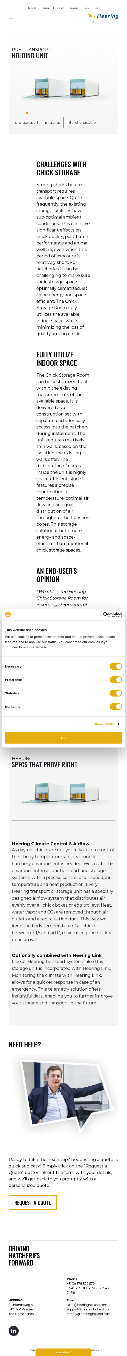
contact (74, 8)
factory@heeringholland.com (88, 1314)
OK (63, 737)
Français (46, 8)
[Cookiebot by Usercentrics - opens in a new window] (103, 614)
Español (32, 8)
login (86, 8)
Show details (104, 724)
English (60, 8)
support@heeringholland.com (89, 1309)
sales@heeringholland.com (87, 1305)
